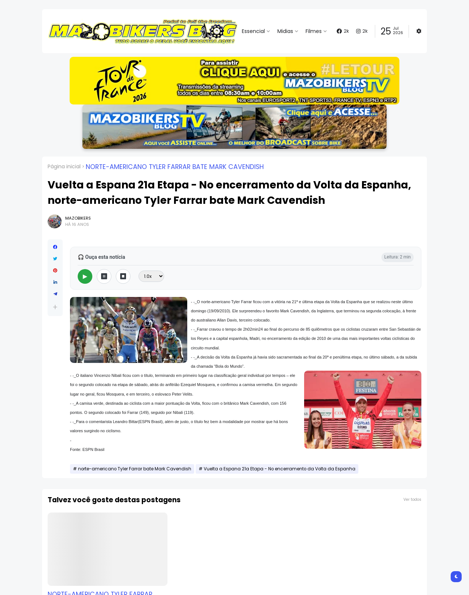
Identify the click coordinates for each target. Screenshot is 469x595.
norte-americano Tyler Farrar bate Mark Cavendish (175, 166)
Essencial (253, 31)
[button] (234, 80)
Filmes (314, 31)
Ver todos (412, 499)
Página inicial (64, 166)
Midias (285, 31)
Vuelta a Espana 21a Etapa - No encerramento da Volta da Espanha (279, 469)
